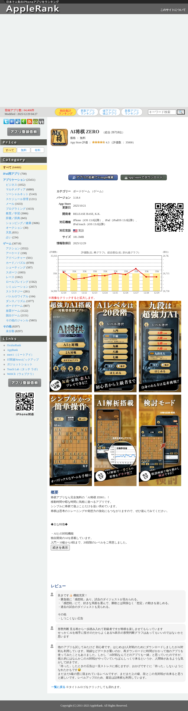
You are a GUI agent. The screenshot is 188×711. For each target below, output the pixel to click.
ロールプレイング (17, 281)
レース (10, 277)
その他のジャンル (17, 320)
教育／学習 (13, 213)
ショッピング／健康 (18, 223)
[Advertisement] (44, 60)
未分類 (10, 331)
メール (10, 203)
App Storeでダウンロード (144, 177)
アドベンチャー (16, 257)
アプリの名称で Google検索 (93, 177)
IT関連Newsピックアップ (23, 359)
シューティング (16, 267)
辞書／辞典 (13, 218)
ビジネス (11, 184)
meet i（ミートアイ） (20, 354)
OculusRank (14, 345)
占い (9, 237)
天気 (9, 232)
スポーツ (11, 272)
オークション (14, 227)
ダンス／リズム (16, 301)
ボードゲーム (14, 305)
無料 (24, 150)
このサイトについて (173, 10)
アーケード (13, 253)
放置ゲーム (13, 310)
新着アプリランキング (132, 112)
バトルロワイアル (17, 296)
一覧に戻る (58, 687)
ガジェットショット (19, 364)
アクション (13, 248)
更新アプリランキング (88, 112)
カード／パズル (16, 262)
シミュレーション (17, 286)
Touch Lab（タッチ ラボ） (23, 369)
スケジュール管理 (17, 199)
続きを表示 (60, 547)
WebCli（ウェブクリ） (21, 374)
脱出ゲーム (13, 315)
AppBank (12, 350)
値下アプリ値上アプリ (110, 112)
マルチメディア (16, 189)
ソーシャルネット (17, 194)
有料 (37, 150)
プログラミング (16, 208)
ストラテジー (14, 291)
